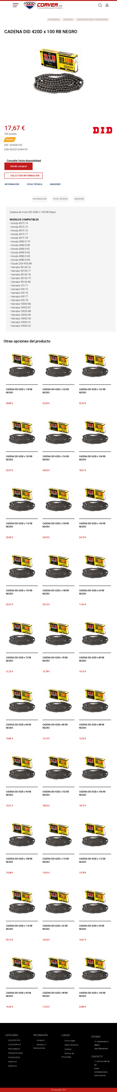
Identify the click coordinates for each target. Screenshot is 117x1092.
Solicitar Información (23, 175)
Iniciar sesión (108, 4)
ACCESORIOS (14, 1045)
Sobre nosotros (71, 1045)
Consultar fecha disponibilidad (24, 160)
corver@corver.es (101, 1072)
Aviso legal (70, 1041)
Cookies (68, 1049)
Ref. (6, 145)
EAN (6, 149)
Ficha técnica (60, 199)
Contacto (41, 1040)
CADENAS (68, 19)
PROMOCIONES (15, 1053)
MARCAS (12, 1062)
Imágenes (79, 199)
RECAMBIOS (54, 19)
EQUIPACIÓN (14, 1040)
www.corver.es (100, 1075)
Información (39, 199)
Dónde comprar (18, 166)
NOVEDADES (14, 1057)
